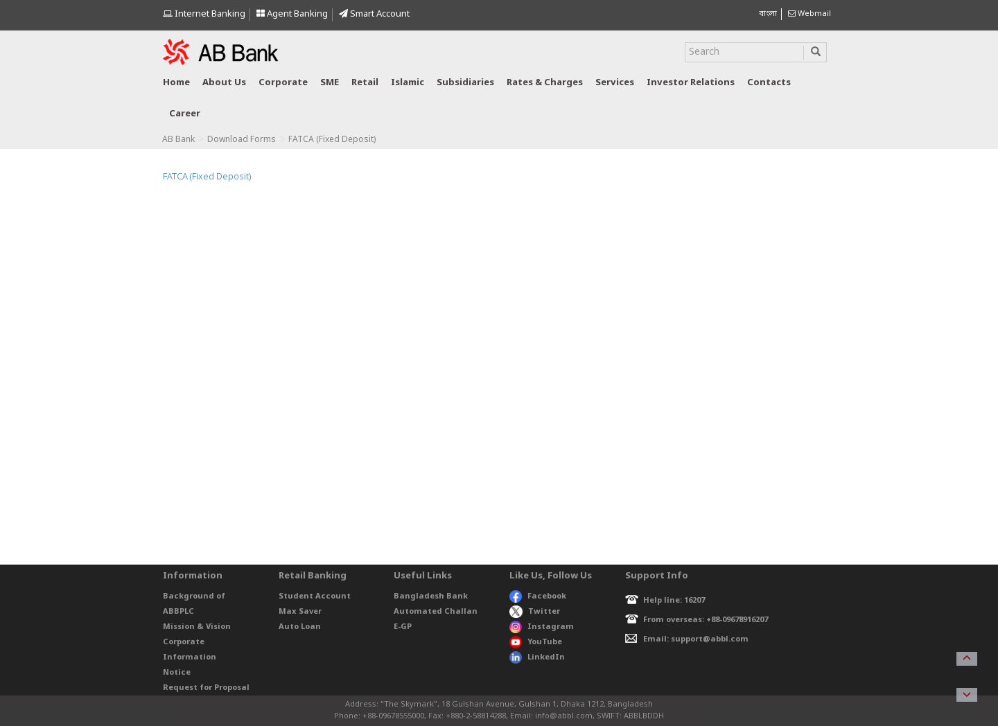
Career (184, 114)
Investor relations (691, 83)
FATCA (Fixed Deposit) (207, 177)
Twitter (534, 612)
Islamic (407, 83)
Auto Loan (300, 627)
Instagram (541, 627)
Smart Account (374, 14)
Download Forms (241, 139)
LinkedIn (537, 657)
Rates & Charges (545, 83)
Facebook (537, 596)
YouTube (535, 642)
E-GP (403, 627)
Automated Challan (436, 612)
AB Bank (178, 139)
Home (176, 83)
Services (614, 83)
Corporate (283, 83)
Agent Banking (292, 14)
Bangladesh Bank (431, 596)
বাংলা (768, 14)
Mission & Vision (197, 627)
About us (224, 83)
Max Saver (300, 612)
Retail (364, 83)
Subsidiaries (465, 83)
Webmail (809, 14)
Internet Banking (204, 14)
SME (329, 83)
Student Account (315, 596)
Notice (177, 673)
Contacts (769, 83)
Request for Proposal (206, 688)
